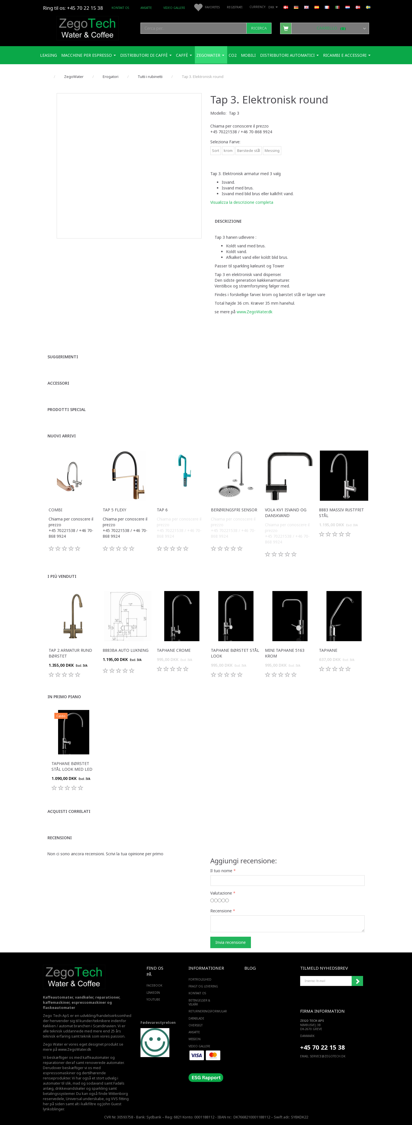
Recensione (221, 910)
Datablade (196, 1018)
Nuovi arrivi (61, 436)
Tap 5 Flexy (114, 509)
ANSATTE (146, 8)
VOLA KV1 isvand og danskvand (285, 512)
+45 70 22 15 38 (322, 1047)
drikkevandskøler (70, 1088)
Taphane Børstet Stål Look (235, 653)
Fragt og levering (203, 986)
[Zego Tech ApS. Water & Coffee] (87, 27)
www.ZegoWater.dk (254, 311)
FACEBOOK (154, 985)
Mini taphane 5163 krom (284, 653)
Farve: (225, 141)
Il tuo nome (221, 870)
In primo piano (64, 696)
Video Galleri (174, 8)
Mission (195, 1039)
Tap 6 (162, 509)
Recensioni (59, 837)
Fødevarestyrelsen (158, 1022)
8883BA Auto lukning (125, 650)
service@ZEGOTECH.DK (327, 1056)
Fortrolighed (200, 979)
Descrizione (228, 221)
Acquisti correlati (68, 811)
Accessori (58, 383)
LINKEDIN (153, 993)
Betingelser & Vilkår (199, 1002)
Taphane (328, 650)
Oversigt (196, 1025)
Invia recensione (230, 942)
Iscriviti (357, 981)
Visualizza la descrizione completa (241, 202)
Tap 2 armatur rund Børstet (70, 653)
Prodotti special (66, 409)
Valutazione (221, 893)
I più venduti (61, 576)
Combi (55, 509)
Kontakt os (120, 8)
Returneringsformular (205, 1011)
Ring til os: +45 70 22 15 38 (73, 8)
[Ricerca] (259, 28)
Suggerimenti (62, 356)
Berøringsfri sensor (234, 509)
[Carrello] (324, 28)
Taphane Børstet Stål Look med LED (72, 766)
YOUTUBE (153, 999)
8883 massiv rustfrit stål (341, 512)
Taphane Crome (174, 650)
